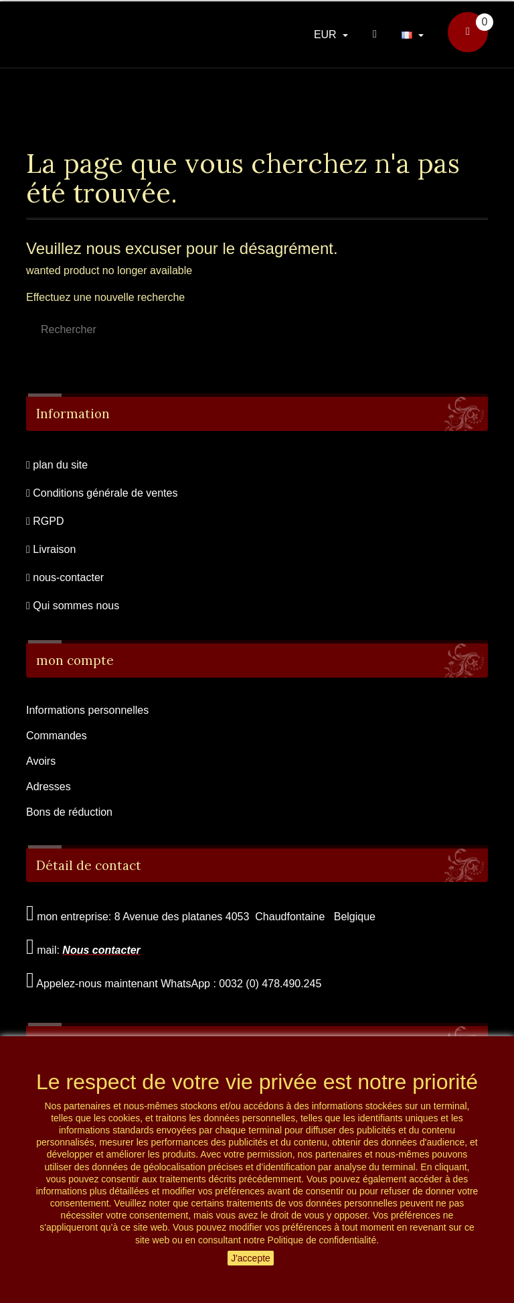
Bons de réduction (69, 812)
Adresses (48, 786)
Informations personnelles (87, 710)
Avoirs (41, 761)
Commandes (56, 735)
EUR (326, 34)
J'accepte (250, 1258)
